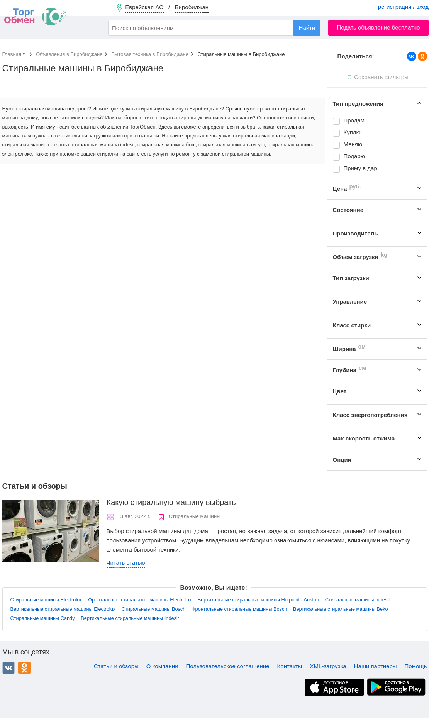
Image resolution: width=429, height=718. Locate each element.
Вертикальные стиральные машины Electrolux (63, 609)
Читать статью (126, 562)
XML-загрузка (328, 666)
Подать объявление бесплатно (378, 27)
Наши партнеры (375, 666)
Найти (307, 27)
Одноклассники (24, 668)
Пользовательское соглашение (228, 666)
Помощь (416, 666)
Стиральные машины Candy (42, 618)
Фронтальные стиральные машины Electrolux (140, 600)
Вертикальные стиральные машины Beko (340, 609)
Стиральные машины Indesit (357, 600)
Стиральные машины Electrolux (46, 600)
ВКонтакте (8, 668)
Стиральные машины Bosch (154, 609)
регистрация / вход (403, 6)
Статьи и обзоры (116, 666)
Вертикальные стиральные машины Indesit (130, 618)
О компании (162, 666)
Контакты (289, 666)
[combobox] (214, 28)
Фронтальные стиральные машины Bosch (239, 609)
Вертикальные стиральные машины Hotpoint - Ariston (258, 600)
